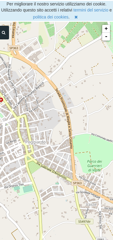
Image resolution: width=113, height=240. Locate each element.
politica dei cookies (50, 17)
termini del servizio (91, 10)
